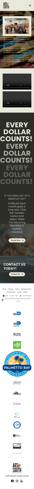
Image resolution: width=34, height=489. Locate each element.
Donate (19, 292)
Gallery (17, 289)
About (4, 289)
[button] (29, 5)
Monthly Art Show (26, 289)
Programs (11, 289)
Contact (25, 292)
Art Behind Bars (10, 292)
